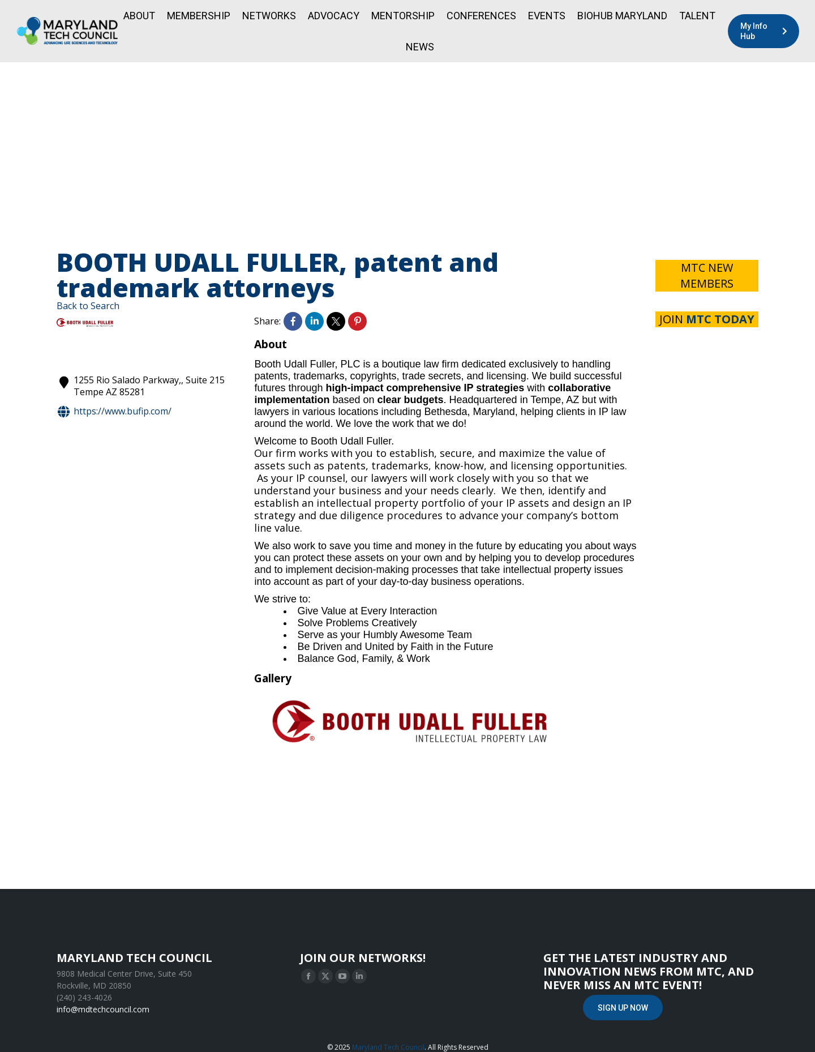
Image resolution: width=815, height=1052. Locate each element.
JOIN (706, 319)
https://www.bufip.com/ (114, 412)
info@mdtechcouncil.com (103, 1009)
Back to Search (88, 306)
